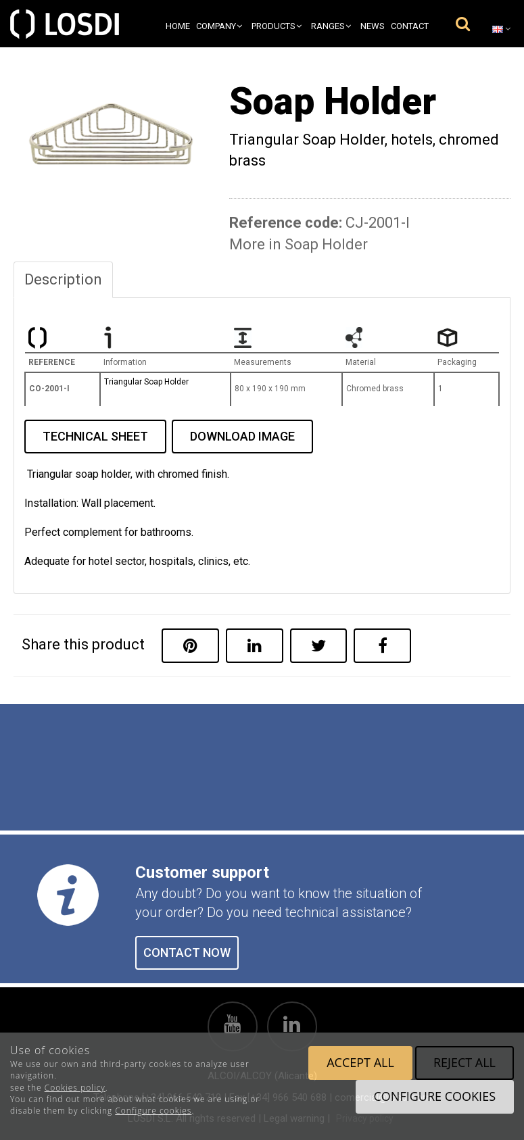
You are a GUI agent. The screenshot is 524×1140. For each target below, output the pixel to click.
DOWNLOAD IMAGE (242, 436)
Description (63, 279)
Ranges (331, 26)
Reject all (464, 1062)
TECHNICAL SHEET (95, 436)
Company (219, 26)
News (372, 26)
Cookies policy (75, 1087)
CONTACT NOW (187, 952)
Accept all (360, 1062)
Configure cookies (153, 1110)
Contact (410, 26)
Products (277, 26)
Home (178, 26)
